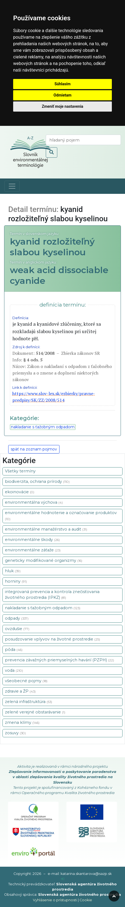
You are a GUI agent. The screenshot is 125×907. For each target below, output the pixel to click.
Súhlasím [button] (63, 84)
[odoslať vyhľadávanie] (51, 152)
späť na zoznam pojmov (34, 449)
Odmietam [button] (62, 95)
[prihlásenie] (62, 879)
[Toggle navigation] (12, 186)
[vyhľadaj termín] (83, 140)
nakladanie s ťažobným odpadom (43, 426)
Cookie (85, 900)
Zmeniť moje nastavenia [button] (62, 106)
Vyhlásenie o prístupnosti (55, 900)
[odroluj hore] (114, 896)
